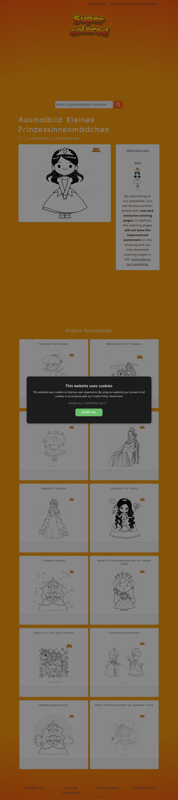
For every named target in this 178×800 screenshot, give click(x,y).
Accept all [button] (89, 412)
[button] (89, 403)
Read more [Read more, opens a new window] (116, 396)
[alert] (89, 400)
